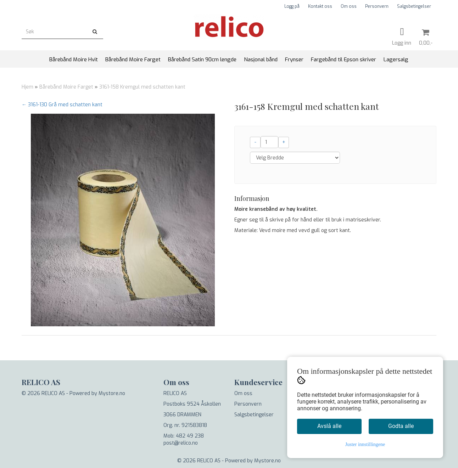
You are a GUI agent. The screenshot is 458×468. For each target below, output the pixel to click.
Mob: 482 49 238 (183, 436)
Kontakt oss (320, 6)
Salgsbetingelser (414, 6)
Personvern (377, 6)
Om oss (349, 6)
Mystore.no (112, 393)
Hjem (27, 87)
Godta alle (401, 426)
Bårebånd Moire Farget (66, 87)
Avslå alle (329, 426)
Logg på (292, 6)
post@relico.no (180, 443)
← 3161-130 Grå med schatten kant (62, 104)
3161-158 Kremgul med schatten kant (142, 87)
